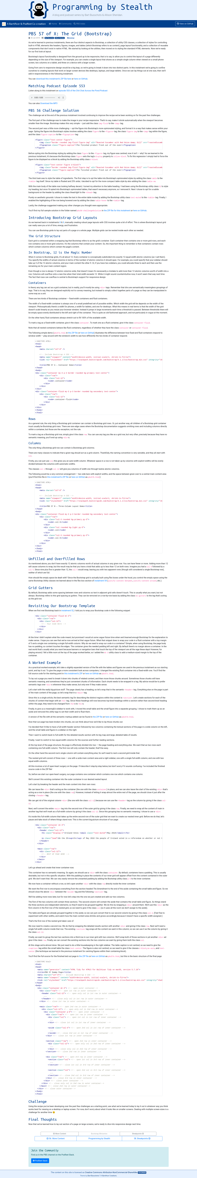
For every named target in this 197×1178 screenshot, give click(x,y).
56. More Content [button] (56, 1138)
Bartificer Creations (109, 1176)
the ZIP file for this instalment (117, 210)
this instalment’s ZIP (73, 673)
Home (53, 24)
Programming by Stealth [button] (99, 1138)
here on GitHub (80, 79)
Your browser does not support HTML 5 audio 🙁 (47, 97)
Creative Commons (111, 1172)
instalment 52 (67, 610)
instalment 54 (100, 580)
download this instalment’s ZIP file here (53, 79)
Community (65, 24)
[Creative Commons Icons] (142, 1172)
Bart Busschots (49, 38)
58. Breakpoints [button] (142, 1138)
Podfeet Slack (40, 1160)
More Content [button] (59, 1134)
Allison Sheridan (59, 38)
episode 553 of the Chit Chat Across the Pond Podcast (83, 90)
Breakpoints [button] (138, 1134)
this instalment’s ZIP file (58, 477)
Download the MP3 (48, 103)
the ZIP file (73, 333)
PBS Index (79, 24)
